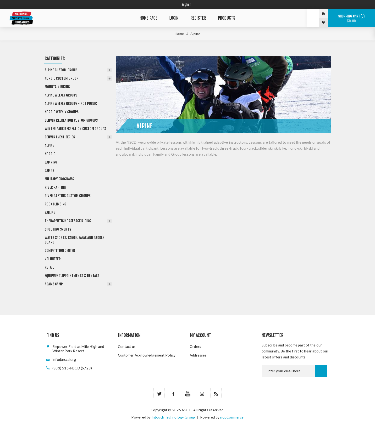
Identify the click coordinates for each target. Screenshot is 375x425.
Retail (49, 267)
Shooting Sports (58, 229)
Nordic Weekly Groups (61, 112)
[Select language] (188, 4)
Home (179, 34)
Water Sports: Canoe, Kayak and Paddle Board (74, 239)
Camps (49, 170)
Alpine (49, 145)
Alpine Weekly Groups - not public (71, 103)
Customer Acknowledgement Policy (147, 355)
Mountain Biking (57, 87)
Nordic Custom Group (61, 78)
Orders (195, 346)
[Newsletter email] (288, 371)
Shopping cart (351, 18)
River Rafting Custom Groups (67, 195)
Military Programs (59, 179)
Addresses (198, 355)
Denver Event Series (60, 137)
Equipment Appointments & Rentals (72, 275)
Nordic (50, 154)
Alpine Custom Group (61, 70)
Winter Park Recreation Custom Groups (75, 128)
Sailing (50, 212)
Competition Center (60, 250)
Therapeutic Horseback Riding (68, 221)
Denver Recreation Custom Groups (71, 120)
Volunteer (53, 259)
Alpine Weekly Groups (61, 95)
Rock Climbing (55, 204)
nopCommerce (231, 417)
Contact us (127, 346)
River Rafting (55, 187)
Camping (51, 162)
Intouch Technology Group (173, 417)
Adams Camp (54, 284)
